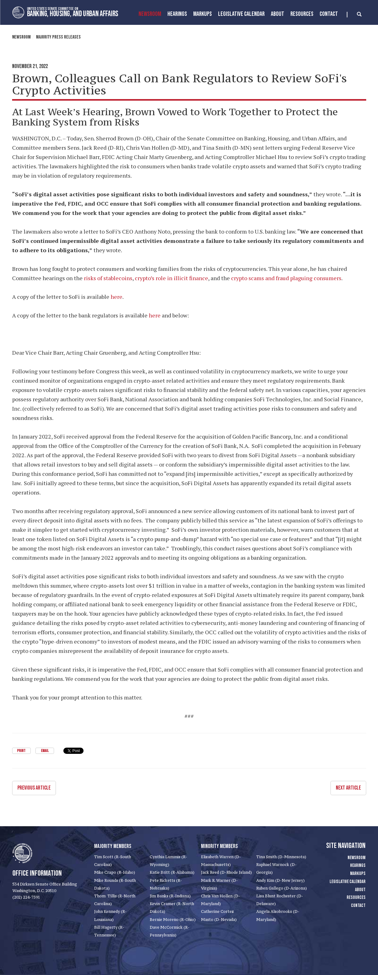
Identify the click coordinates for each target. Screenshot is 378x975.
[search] (354, 14)
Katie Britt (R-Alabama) (172, 872)
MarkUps (202, 14)
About (277, 14)
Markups (358, 874)
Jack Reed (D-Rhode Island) (226, 872)
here (116, 296)
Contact (329, 14)
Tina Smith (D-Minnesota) (281, 856)
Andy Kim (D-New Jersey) (280, 880)
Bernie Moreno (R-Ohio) (173, 919)
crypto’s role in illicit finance (171, 278)
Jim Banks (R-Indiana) (170, 896)
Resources (301, 14)
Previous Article (34, 788)
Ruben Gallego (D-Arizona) (281, 888)
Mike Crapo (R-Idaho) (114, 872)
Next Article (348, 788)
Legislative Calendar (241, 14)
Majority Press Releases (58, 37)
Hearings (177, 14)
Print (21, 751)
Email (44, 751)
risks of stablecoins (108, 278)
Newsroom (150, 14)
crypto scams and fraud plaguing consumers (286, 278)
